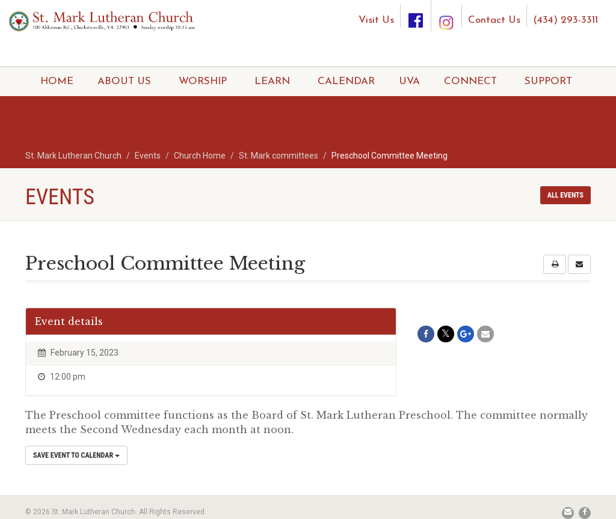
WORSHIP (203, 81)
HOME (56, 81)
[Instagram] (446, 11)
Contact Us (494, 20)
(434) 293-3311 (565, 20)
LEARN (272, 81)
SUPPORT (548, 81)
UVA (409, 81)
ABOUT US (124, 81)
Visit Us (376, 20)
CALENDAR (346, 81)
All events (565, 195)
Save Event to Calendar (76, 455)
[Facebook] (416, 16)
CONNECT (470, 81)
